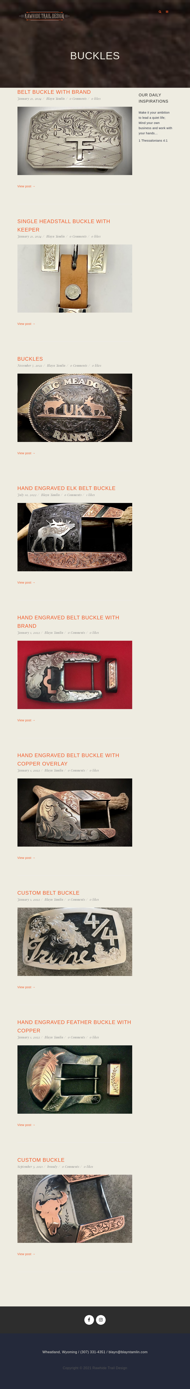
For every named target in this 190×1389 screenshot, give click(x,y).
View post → (26, 186)
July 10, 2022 (27, 495)
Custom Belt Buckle (48, 893)
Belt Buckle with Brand (54, 92)
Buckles (30, 359)
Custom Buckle (41, 1160)
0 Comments (78, 99)
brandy (52, 1167)
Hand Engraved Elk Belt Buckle (66, 488)
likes (96, 99)
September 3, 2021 (30, 1167)
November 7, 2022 (29, 365)
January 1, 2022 (28, 633)
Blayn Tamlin (55, 99)
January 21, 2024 (29, 99)
